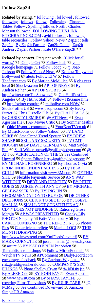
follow (41, 22)
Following (58, 22)
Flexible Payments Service (38, 177)
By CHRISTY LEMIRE (21, 117)
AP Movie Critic (41, 122)
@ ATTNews (57, 117)
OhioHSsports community (28, 127)
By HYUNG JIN (48, 191)
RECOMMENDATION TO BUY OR (32, 195)
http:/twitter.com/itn (23, 104)
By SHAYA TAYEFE (58, 278)
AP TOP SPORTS (46, 90)
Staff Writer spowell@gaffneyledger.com (47, 150)
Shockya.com (27, 85)
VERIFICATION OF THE (36, 154)
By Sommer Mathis (77, 122)
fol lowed (64, 17)
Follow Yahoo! (47, 131)
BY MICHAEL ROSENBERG (27, 163)
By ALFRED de (15, 273)
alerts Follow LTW (41, 76)
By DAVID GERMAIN (43, 145)
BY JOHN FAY (46, 273)
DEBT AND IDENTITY (47, 182)
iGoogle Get (30, 62)
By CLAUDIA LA (70, 113)
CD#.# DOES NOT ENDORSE (27, 209)
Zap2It (73, 40)
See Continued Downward (42, 287)
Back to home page (17, 300)
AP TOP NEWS (57, 85)
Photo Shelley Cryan (40, 269)
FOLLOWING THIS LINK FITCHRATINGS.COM (40, 33)
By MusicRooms (15, 131)
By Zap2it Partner (30, 45)
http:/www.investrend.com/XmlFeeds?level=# (39, 237)
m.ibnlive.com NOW (63, 104)
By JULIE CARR (66, 283)
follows (27, 22)
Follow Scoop (50, 67)
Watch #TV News (16, 255)
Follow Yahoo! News (47, 40)
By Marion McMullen (50, 81)
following (10, 22)
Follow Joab (56, 62)
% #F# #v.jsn (74, 269)
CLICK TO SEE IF (45, 200)
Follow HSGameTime (70, 99)
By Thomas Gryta (72, 163)
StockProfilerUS (15, 108)
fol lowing (45, 17)
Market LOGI (65, 227)
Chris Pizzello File (33, 113)
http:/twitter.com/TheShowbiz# (27, 94)
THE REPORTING (58, 223)
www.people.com (49, 108)
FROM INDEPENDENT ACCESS (30, 168)
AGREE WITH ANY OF (40, 186)
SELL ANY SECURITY (41, 140)
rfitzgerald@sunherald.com (24, 264)
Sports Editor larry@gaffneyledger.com (53, 159)
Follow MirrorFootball (65, 250)
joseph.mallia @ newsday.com (67, 241)
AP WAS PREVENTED (39, 214)
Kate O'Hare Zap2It (59, 49)
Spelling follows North (46, 26)
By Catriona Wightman (61, 260)
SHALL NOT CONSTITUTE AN (51, 205)
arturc (11, 246)
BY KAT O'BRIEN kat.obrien (47, 246)
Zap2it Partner (28, 49)
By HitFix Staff (33, 99)
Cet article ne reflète (31, 227)
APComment (47, 255)
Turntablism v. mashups (21, 250)
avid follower (55, 35)
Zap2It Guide (58, 45)
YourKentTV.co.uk (70, 127)
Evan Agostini (76, 273)
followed (82, 17)
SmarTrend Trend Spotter (40, 136)
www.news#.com (21, 278)
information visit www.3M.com (45, 172)
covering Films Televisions (24, 283)
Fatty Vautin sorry (53, 218)
